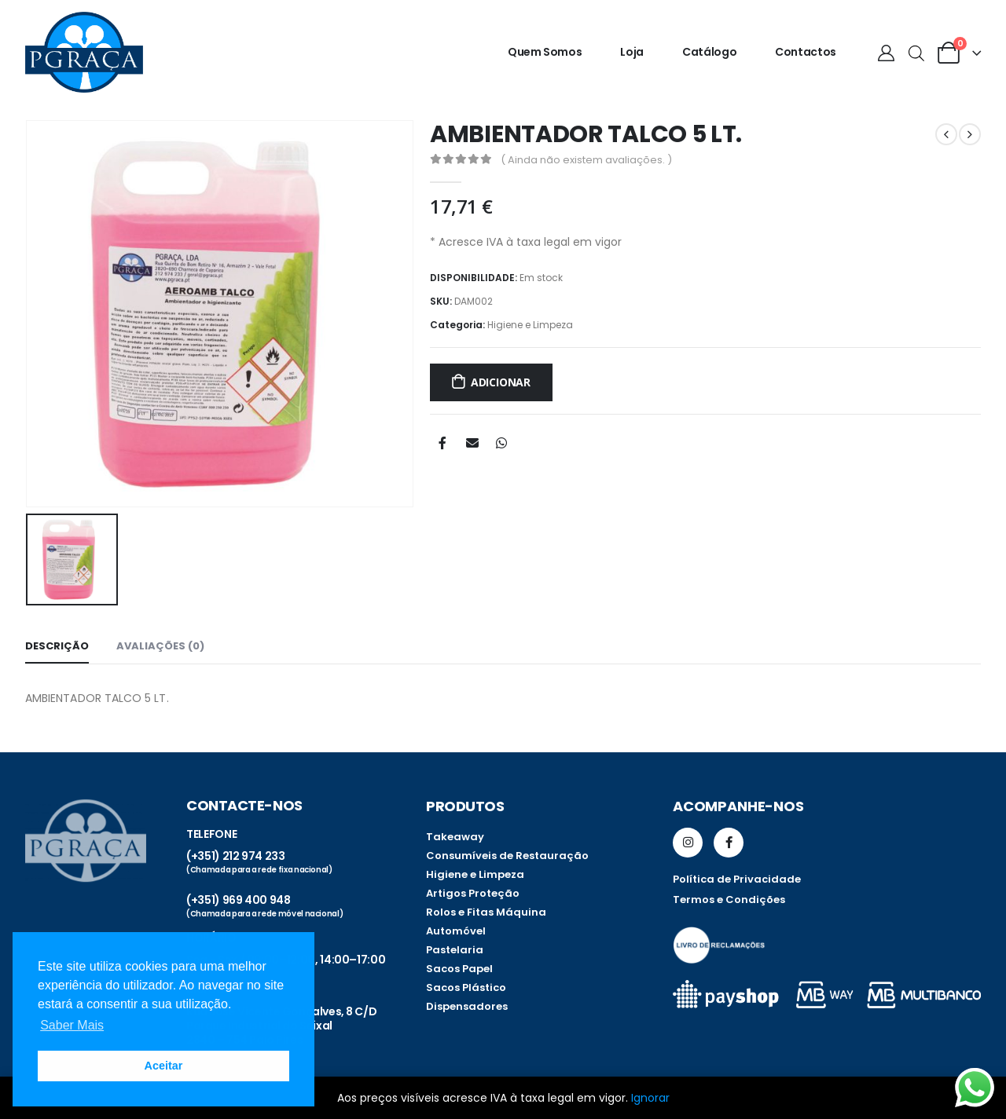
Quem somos (545, 52)
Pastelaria (454, 949)
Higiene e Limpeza (530, 324)
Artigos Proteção (473, 893)
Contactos (805, 52)
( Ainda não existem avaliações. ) (586, 159)
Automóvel (456, 930)
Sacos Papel (459, 968)
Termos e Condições (729, 899)
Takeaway (455, 836)
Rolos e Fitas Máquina (486, 912)
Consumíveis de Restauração (507, 855)
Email (472, 442)
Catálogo (709, 52)
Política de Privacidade (737, 879)
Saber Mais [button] (72, 1025)
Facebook (442, 442)
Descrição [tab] (57, 645)
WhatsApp (501, 442)
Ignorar (650, 1098)
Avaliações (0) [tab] (160, 645)
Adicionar (501, 382)
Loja (632, 52)
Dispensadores (467, 1006)
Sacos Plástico (466, 987)
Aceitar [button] (164, 1065)
